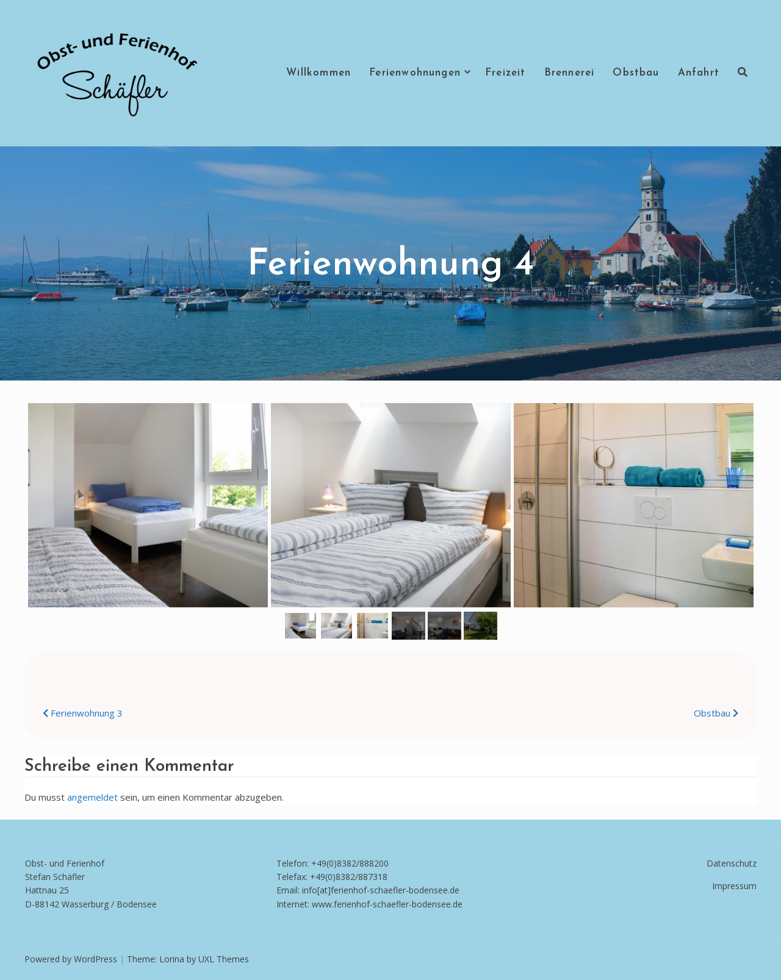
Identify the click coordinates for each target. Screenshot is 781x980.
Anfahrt (698, 73)
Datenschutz (732, 863)
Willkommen (318, 73)
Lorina (171, 959)
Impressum (734, 886)
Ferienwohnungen (415, 73)
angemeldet (92, 797)
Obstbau (636, 73)
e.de (454, 904)
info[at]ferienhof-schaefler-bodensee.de (380, 890)
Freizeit (505, 73)
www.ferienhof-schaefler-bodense (379, 904)
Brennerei (569, 73)
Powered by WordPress (70, 959)
